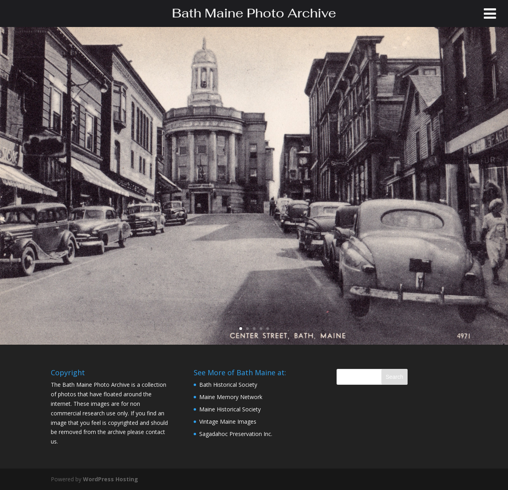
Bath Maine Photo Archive (254, 13)
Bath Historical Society (228, 384)
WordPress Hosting (110, 479)
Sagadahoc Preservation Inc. (235, 434)
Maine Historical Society (230, 409)
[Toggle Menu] (490, 13)
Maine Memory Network (230, 397)
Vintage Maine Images (227, 421)
